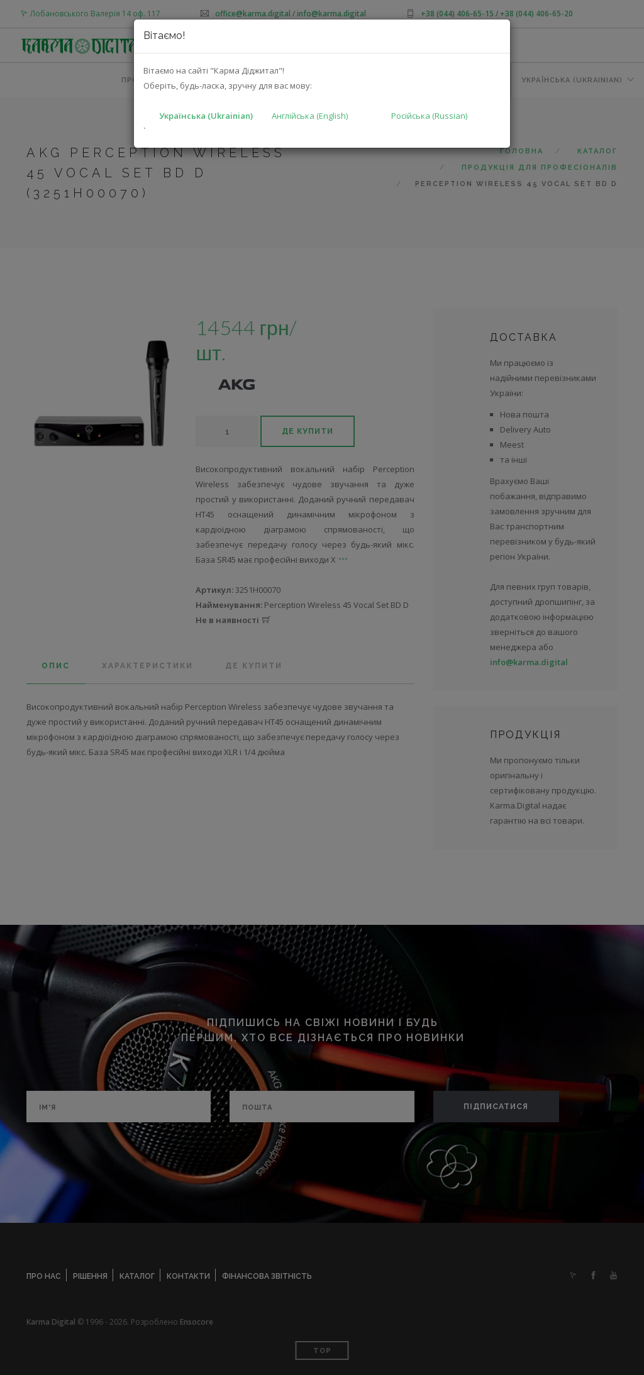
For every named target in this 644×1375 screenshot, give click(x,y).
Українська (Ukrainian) (206, 115)
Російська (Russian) (429, 115)
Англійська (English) (310, 115)
